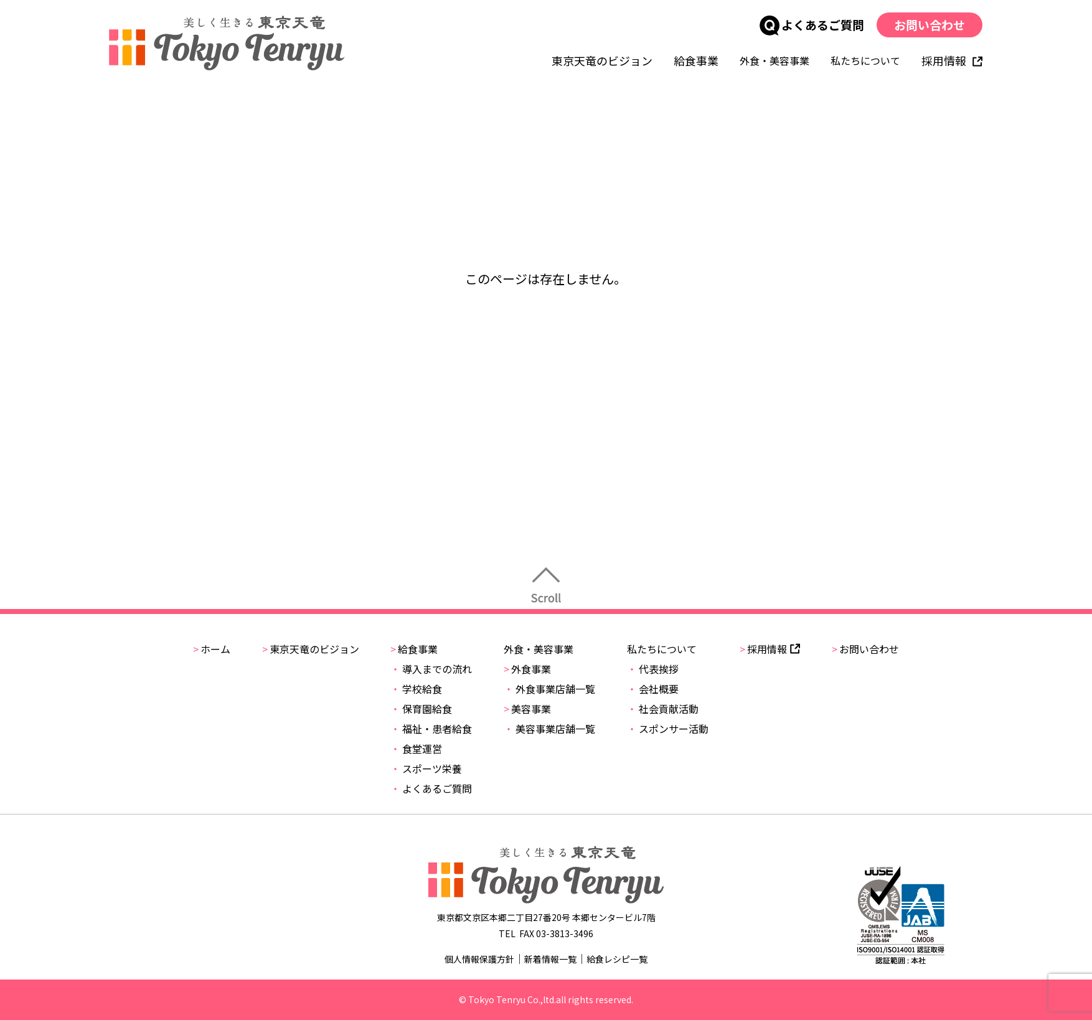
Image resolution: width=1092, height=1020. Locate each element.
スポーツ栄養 (426, 768)
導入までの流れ (431, 668)
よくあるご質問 (812, 24)
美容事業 (527, 708)
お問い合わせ (930, 24)
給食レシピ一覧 (616, 959)
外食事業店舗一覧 (549, 688)
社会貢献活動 (663, 708)
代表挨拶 (653, 668)
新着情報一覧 (550, 959)
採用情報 (952, 60)
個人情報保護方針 (479, 959)
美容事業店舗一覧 (549, 728)
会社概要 (653, 688)
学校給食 (416, 688)
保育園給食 (421, 708)
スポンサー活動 (667, 728)
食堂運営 (416, 748)
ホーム (211, 648)
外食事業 (527, 668)
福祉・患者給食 (431, 728)
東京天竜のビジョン (602, 60)
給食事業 (696, 60)
